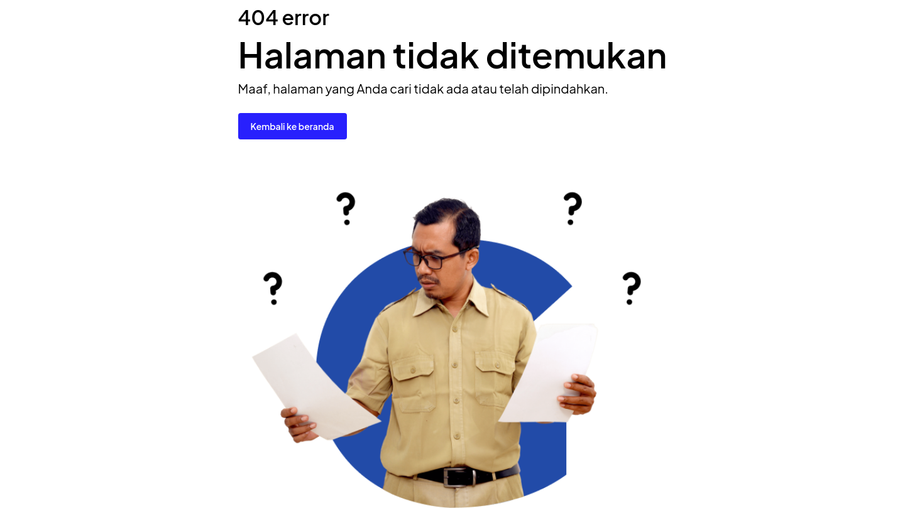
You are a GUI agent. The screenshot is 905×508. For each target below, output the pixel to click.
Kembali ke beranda (292, 126)
